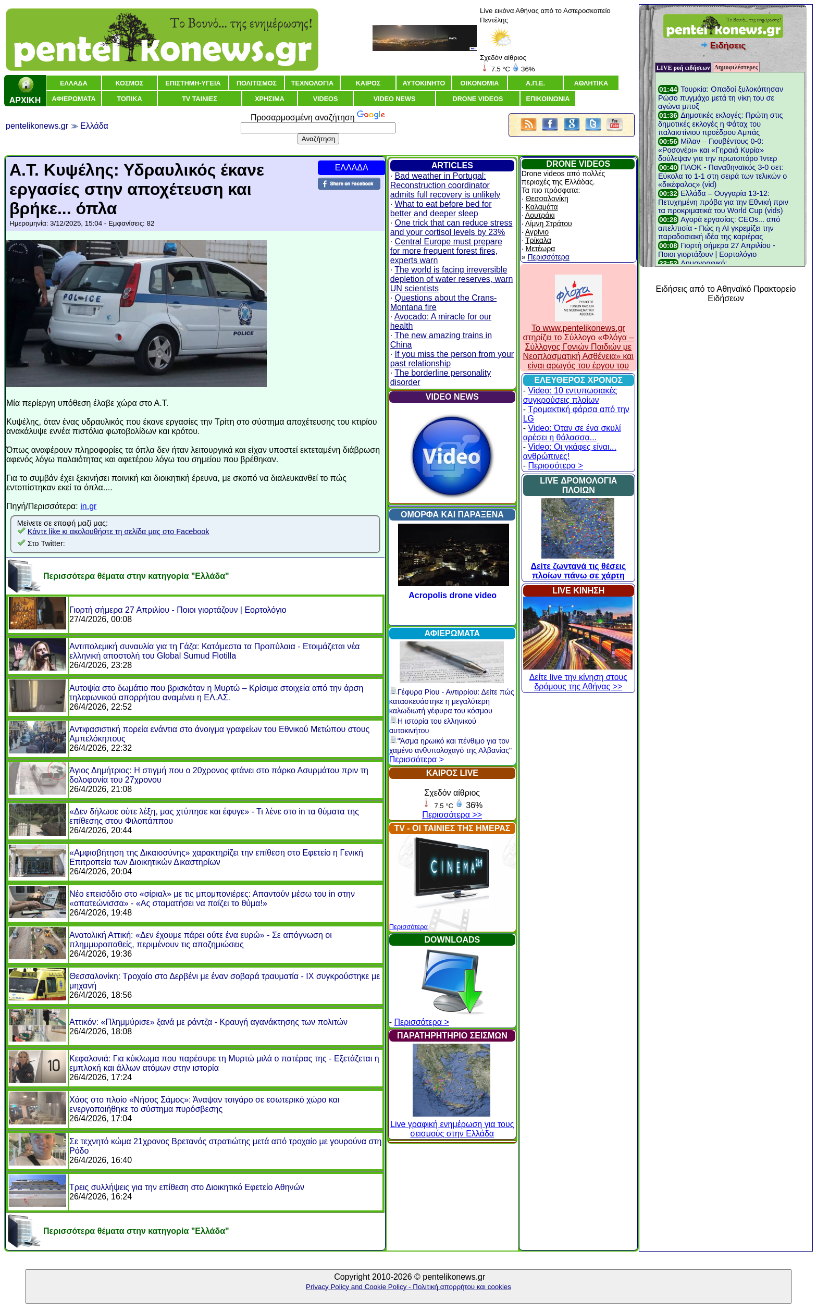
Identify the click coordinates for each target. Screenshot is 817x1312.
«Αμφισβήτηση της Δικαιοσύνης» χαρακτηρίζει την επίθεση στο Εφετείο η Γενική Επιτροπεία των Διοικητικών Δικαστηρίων (216, 857)
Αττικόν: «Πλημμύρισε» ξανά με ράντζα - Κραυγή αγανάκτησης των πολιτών (208, 1022)
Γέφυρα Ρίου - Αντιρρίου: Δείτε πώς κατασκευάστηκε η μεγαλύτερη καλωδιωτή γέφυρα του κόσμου (451, 701)
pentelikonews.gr (37, 125)
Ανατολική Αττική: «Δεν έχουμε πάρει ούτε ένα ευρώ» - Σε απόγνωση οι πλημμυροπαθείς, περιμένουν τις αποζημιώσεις (200, 940)
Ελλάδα (94, 125)
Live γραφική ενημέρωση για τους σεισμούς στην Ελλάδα (452, 1124)
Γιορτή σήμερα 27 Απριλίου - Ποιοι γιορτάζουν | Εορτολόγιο (178, 609)
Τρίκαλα (538, 240)
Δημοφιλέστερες (736, 67)
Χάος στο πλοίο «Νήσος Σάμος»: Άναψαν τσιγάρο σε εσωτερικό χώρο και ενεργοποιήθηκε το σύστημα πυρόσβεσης (204, 1104)
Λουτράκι (540, 215)
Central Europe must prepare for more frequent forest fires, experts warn (446, 251)
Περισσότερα (408, 927)
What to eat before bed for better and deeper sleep (441, 209)
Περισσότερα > (416, 759)
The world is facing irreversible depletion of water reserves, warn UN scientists (451, 279)
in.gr (88, 506)
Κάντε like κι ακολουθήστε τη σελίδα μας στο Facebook (118, 531)
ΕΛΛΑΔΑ (351, 167)
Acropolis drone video (452, 595)
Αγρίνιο (537, 232)
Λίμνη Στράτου (548, 223)
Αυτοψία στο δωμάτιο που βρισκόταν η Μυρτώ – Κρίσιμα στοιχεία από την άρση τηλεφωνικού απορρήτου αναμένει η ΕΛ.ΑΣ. (216, 693)
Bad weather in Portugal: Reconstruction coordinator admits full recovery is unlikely (445, 185)
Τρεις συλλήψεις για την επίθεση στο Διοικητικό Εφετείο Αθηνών (186, 1187)
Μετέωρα (540, 248)
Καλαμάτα (542, 207)
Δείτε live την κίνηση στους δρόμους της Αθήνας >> (578, 677)
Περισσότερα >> (452, 814)
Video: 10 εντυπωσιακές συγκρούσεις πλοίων (570, 395)
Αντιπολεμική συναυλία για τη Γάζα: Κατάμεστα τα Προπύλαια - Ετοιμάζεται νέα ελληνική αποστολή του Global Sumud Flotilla (214, 651)
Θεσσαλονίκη (547, 198)
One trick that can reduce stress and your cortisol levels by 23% (451, 227)
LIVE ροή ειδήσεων (683, 67)
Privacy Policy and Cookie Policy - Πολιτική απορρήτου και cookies (408, 1287)
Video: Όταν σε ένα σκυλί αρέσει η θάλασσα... (572, 433)
